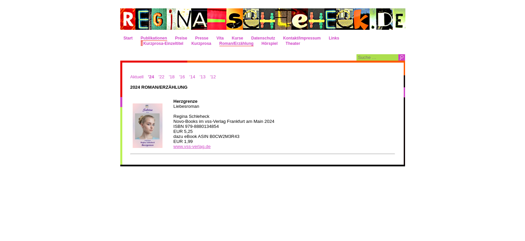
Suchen (401, 57)
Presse (201, 38)
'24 (151, 76)
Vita (220, 38)
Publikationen (154, 38)
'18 (172, 76)
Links (334, 38)
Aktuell (137, 76)
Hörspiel (270, 43)
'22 (161, 76)
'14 (192, 76)
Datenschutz (263, 38)
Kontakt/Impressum (302, 38)
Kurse (237, 38)
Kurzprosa (201, 43)
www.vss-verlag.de (192, 146)
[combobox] (377, 57)
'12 (213, 76)
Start (128, 38)
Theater (293, 43)
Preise (181, 38)
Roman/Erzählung (236, 43)
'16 (182, 76)
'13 (202, 76)
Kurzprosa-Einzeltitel (163, 43)
